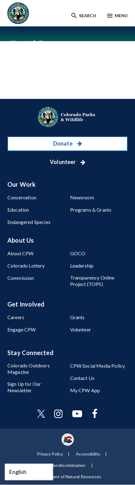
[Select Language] (29, 471)
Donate (63, 143)
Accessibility (88, 453)
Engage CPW (21, 329)
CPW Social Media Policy (97, 366)
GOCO (77, 253)
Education (18, 210)
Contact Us (82, 378)
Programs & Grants (91, 210)
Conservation (21, 197)
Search (87, 15)
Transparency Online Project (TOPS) (92, 281)
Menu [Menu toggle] (121, 15)
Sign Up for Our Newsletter (24, 387)
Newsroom (82, 197)
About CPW (20, 253)
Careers (15, 317)
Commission (20, 278)
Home (18, 42)
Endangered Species (28, 222)
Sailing (41, 42)
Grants (77, 317)
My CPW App (85, 390)
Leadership (82, 265)
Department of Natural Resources (68, 476)
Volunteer (63, 161)
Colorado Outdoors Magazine (28, 368)
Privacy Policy (50, 453)
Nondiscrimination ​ (68, 465)
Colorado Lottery (26, 265)
